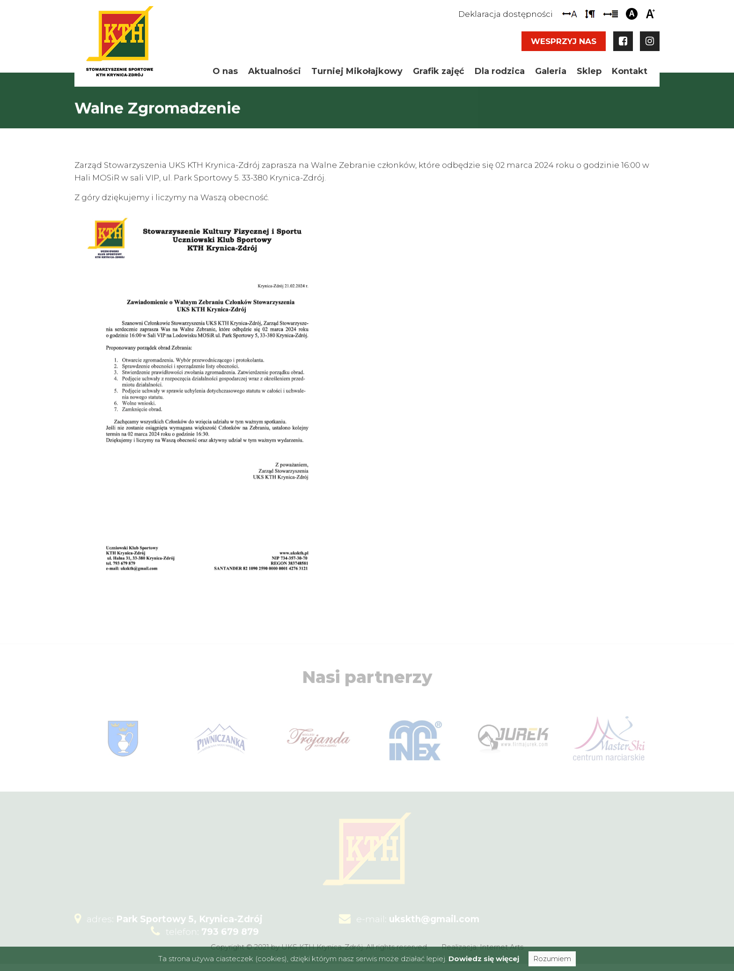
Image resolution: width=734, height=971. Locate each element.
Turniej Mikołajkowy (357, 71)
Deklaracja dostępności (505, 14)
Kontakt (629, 71)
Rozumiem (552, 958)
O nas (225, 71)
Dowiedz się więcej (483, 958)
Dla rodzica (500, 71)
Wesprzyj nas (563, 41)
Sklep (589, 71)
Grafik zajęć (438, 71)
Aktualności (274, 71)
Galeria (550, 71)
